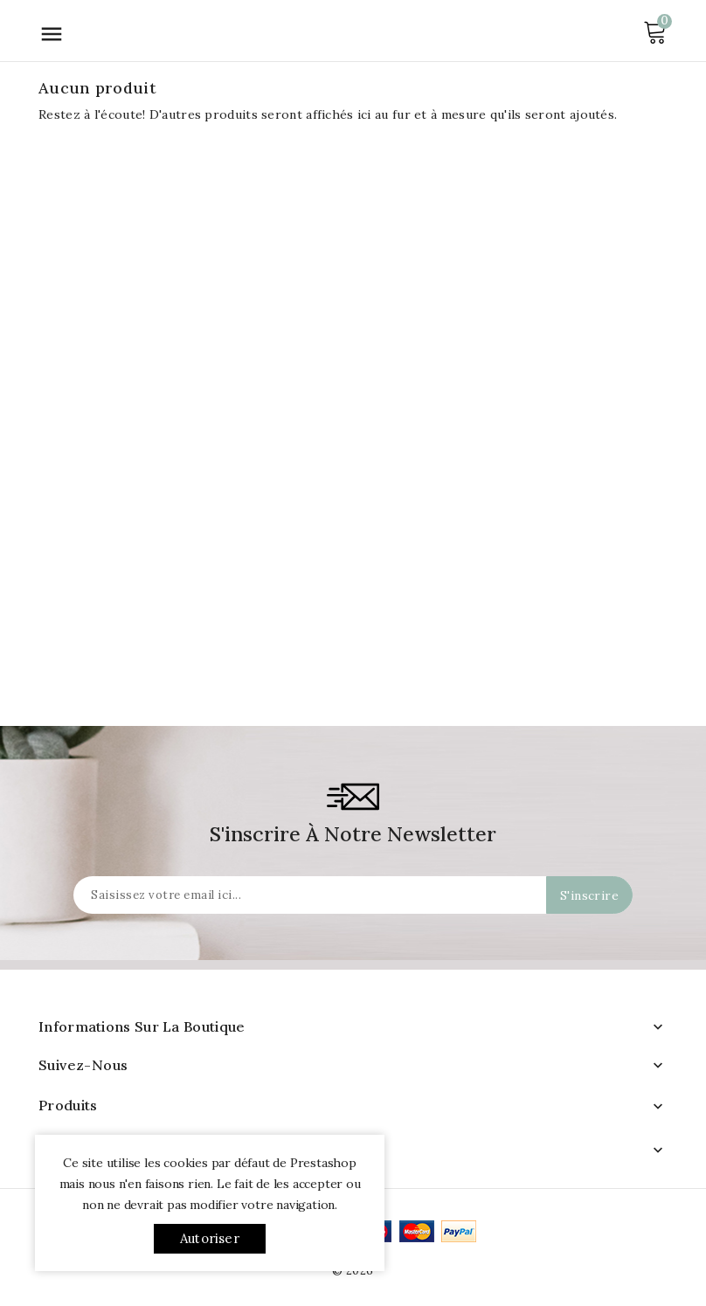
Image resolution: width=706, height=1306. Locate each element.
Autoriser (209, 1238)
